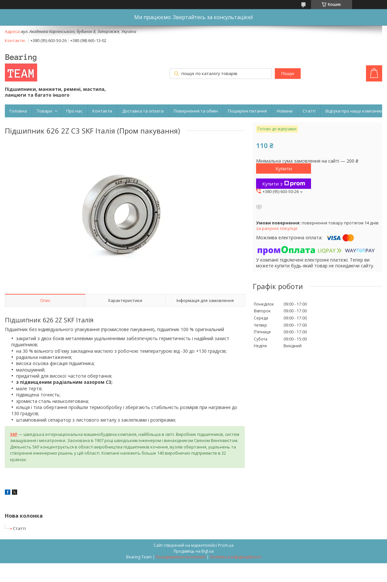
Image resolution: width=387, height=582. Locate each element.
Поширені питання (247, 111)
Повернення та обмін (196, 111)
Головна (18, 111)
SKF (13, 434)
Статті (309, 111)
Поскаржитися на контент (181, 557)
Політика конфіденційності (235, 557)
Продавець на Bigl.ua (194, 551)
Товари (44, 111)
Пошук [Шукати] (287, 73)
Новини (285, 111)
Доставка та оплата (143, 111)
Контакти (102, 111)
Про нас (74, 111)
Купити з (283, 183)
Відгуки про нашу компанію (354, 111)
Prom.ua (225, 545)
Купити (283, 168)
